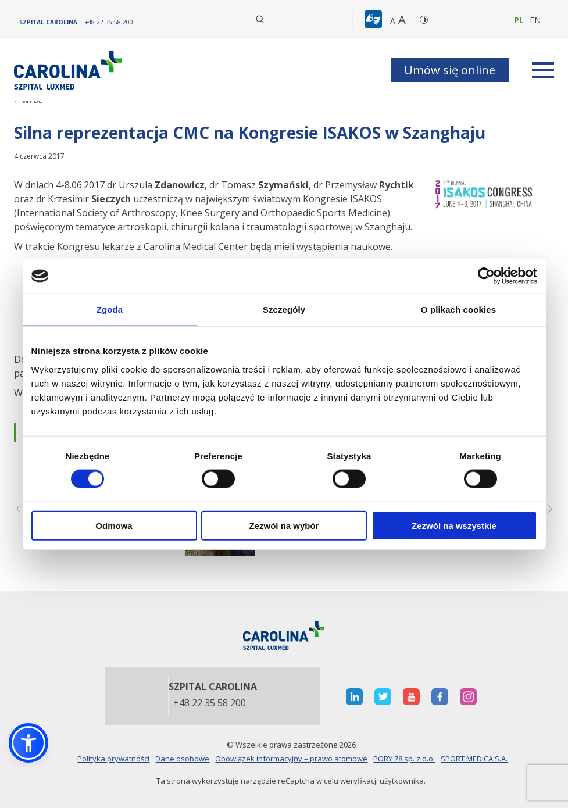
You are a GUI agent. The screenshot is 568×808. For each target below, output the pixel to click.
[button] (375, 19)
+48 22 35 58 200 (209, 703)
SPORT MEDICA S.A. (474, 759)
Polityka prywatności (113, 759)
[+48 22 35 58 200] (109, 22)
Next (548, 509)
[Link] (69, 70)
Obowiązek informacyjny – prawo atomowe (291, 759)
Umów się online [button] (449, 70)
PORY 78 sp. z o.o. (404, 759)
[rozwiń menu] (543, 70)
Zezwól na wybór (284, 525)
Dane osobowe (182, 759)
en (535, 20)
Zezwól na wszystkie (454, 525)
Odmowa (113, 525)
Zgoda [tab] (110, 309)
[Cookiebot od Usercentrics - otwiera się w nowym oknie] (486, 276)
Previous (20, 509)
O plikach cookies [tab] (458, 309)
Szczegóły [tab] (284, 309)
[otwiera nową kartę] (354, 696)
